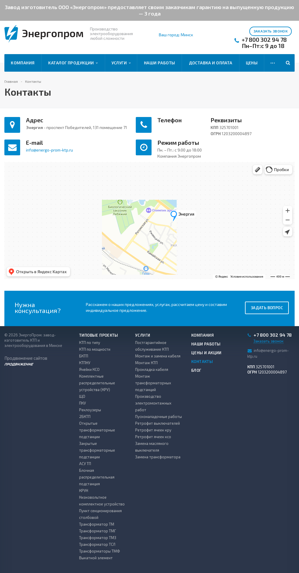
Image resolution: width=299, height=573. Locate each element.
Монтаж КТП (146, 362)
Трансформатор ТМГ (97, 531)
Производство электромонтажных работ (153, 403)
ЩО (82, 396)
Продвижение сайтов (25, 360)
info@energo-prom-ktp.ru (49, 149)
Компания (22, 62)
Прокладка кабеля (151, 369)
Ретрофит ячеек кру (153, 430)
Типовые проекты (98, 335)
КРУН (83, 490)
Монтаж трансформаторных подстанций (153, 383)
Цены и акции (206, 352)
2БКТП (85, 416)
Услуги (121, 63)
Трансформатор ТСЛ (97, 544)
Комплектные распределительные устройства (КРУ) (97, 383)
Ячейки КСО (89, 369)
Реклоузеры (90, 409)
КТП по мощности (94, 349)
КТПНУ (84, 362)
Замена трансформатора (157, 457)
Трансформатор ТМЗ (97, 537)
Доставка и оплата (210, 62)
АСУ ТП (85, 463)
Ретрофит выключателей (157, 423)
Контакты (202, 361)
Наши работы (159, 62)
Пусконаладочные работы (158, 416)
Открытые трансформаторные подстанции (97, 430)
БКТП (83, 356)
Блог (196, 370)
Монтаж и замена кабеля (157, 356)
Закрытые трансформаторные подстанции (97, 450)
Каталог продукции (73, 63)
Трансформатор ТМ (96, 524)
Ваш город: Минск (176, 34)
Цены (252, 62)
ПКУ (82, 403)
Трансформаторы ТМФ (99, 551)
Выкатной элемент (96, 557)
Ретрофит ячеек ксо (153, 436)
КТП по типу (89, 342)
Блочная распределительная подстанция (96, 477)
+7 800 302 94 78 (264, 40)
